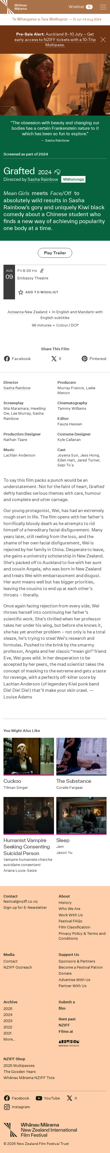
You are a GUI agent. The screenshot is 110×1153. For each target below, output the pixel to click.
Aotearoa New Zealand (27, 311)
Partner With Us (73, 985)
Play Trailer (55, 252)
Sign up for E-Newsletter (25, 907)
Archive (10, 1002)
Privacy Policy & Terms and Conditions (82, 936)
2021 (7, 1033)
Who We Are (69, 908)
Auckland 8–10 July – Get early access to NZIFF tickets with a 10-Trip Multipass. (55, 39)
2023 (7, 1020)
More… (9, 1039)
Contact (10, 896)
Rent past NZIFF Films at (67, 1025)
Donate (65, 973)
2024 (43, 154)
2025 (7, 1008)
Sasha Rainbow (42, 179)
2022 (7, 1027)
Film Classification (74, 927)
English (62, 311)
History (65, 902)
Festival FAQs (70, 921)
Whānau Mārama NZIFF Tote (29, 1077)
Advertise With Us (74, 979)
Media (8, 954)
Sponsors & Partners (77, 961)
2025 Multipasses (19, 1065)
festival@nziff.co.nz (20, 901)
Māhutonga (73, 179)
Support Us (69, 954)
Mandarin (86, 311)
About (64, 896)
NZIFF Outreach (17, 967)
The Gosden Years (19, 1071)
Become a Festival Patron (81, 967)
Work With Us (71, 915)
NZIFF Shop (14, 1058)
